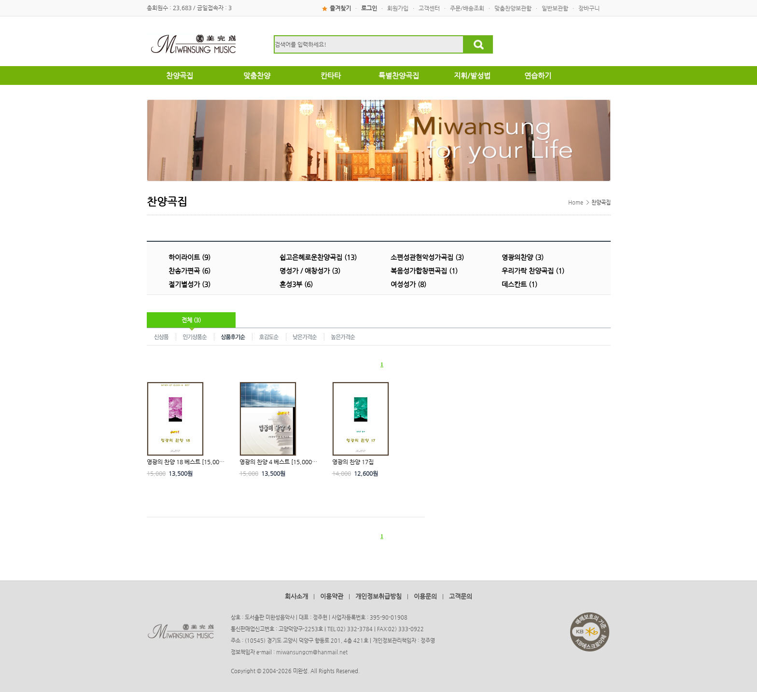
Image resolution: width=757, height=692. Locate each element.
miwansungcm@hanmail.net (312, 652)
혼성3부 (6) (296, 284)
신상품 (161, 336)
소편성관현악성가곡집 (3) (427, 257)
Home (575, 202)
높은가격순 (343, 336)
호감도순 (269, 336)
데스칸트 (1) (519, 284)
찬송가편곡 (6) (189, 271)
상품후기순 (233, 336)
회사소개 (296, 596)
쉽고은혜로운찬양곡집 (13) (318, 257)
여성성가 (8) (408, 284)
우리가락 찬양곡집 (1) (533, 271)
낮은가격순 (305, 336)
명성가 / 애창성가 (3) (310, 271)
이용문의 (425, 596)
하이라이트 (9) (189, 257)
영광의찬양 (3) (523, 257)
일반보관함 (555, 8)
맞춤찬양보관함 (513, 8)
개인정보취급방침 (378, 596)
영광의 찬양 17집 (353, 461)
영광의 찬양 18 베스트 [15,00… (185, 461)
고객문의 (460, 596)
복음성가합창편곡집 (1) (424, 271)
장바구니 (589, 8)
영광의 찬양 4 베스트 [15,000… (278, 461)
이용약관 (331, 596)
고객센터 (429, 8)
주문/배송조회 (467, 8)
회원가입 (397, 8)
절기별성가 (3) (189, 284)
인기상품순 (195, 336)
